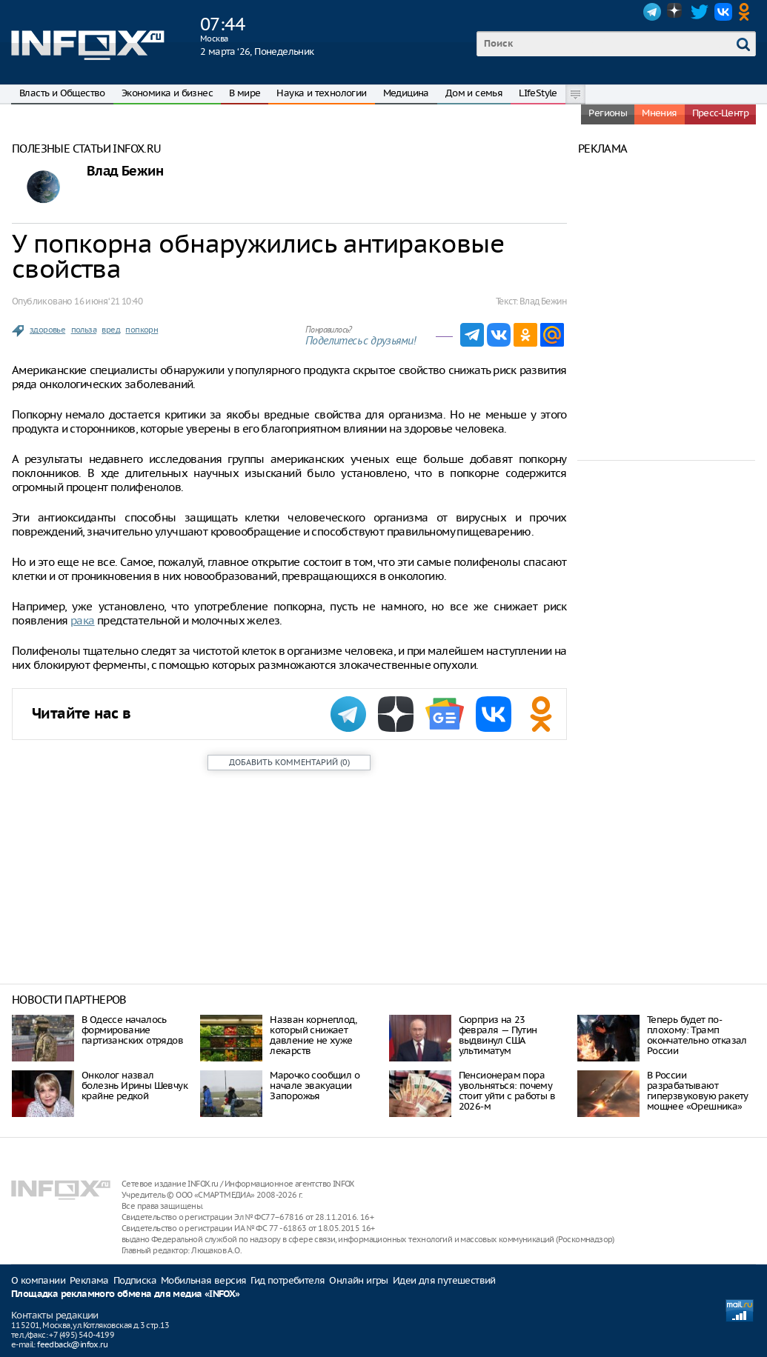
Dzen (676, 12)
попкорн (141, 329)
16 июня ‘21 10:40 (108, 301)
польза (83, 329)
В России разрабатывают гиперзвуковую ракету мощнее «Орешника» (697, 1091)
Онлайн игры (358, 1280)
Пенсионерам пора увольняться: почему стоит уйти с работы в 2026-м (507, 1091)
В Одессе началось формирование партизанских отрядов (132, 1030)
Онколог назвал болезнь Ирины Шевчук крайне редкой (134, 1085)
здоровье (47, 329)
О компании (38, 1280)
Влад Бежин (125, 171)
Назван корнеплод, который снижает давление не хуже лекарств (313, 1035)
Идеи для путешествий (444, 1280)
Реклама (89, 1280)
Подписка (134, 1280)
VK (723, 12)
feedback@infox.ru (72, 1344)
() (289, 762)
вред (111, 329)
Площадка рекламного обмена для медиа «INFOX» (125, 1294)
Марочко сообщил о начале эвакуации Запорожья (314, 1085)
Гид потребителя (287, 1280)
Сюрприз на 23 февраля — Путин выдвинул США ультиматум (498, 1035)
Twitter (699, 12)
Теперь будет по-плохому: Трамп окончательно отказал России (697, 1035)
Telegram (652, 12)
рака (82, 620)
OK (747, 12)
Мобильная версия (203, 1280)
